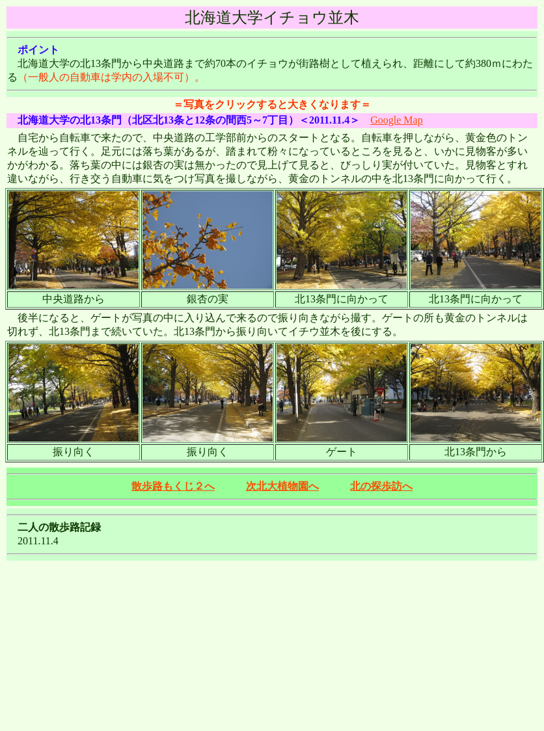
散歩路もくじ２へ (173, 486)
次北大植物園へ (282, 486)
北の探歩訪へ (381, 486)
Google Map (396, 120)
